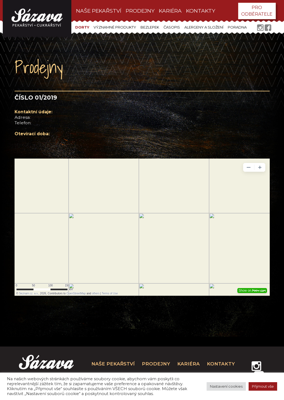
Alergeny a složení (203, 27)
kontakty (200, 11)
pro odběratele (256, 11)
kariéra (170, 11)
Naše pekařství (98, 11)
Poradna (237, 27)
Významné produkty (115, 27)
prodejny (140, 11)
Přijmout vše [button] (263, 386)
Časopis (172, 27)
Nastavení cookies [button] (226, 386)
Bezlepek (149, 27)
